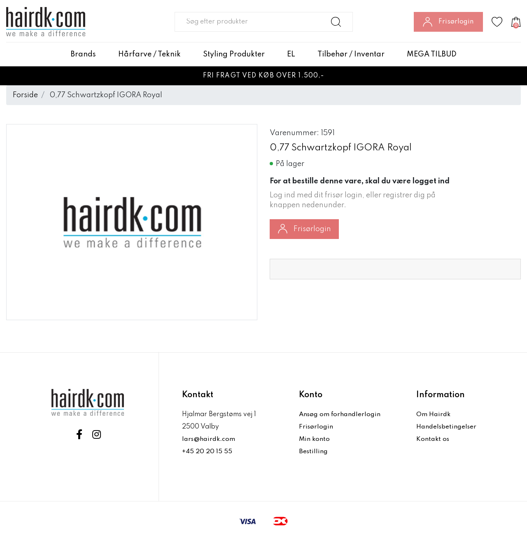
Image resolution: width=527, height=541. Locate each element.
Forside (25, 95)
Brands (83, 54)
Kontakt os (433, 439)
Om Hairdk (433, 414)
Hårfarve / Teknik (149, 54)
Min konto (314, 439)
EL (291, 54)
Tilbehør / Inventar (351, 54)
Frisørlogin (304, 229)
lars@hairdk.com (209, 439)
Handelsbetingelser (447, 427)
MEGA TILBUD (432, 54)
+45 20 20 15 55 (207, 451)
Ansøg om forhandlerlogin (340, 414)
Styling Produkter (234, 54)
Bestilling (314, 451)
